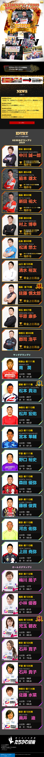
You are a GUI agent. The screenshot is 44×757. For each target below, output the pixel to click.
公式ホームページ (6, 748)
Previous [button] (2, 80)
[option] (12, 80)
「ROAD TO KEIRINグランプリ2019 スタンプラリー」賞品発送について (22, 100)
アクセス (4, 749)
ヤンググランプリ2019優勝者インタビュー (13, 117)
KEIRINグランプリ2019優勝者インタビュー (13, 105)
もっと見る (21, 122)
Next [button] (42, 80)
